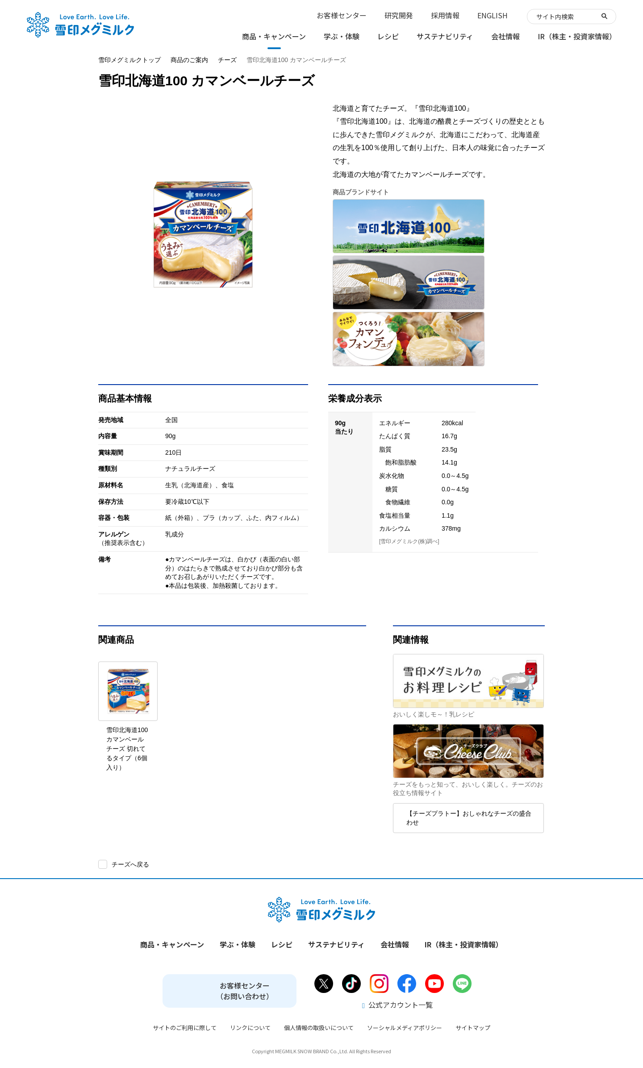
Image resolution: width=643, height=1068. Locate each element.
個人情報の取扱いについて (319, 1027)
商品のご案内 (189, 59)
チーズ (227, 59)
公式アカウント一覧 (397, 1004)
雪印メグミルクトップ (129, 59)
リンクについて (250, 1027)
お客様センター (342, 15)
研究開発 (398, 15)
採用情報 (445, 15)
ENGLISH (492, 15)
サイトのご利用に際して (185, 1027)
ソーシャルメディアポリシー (404, 1027)
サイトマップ (472, 1027)
